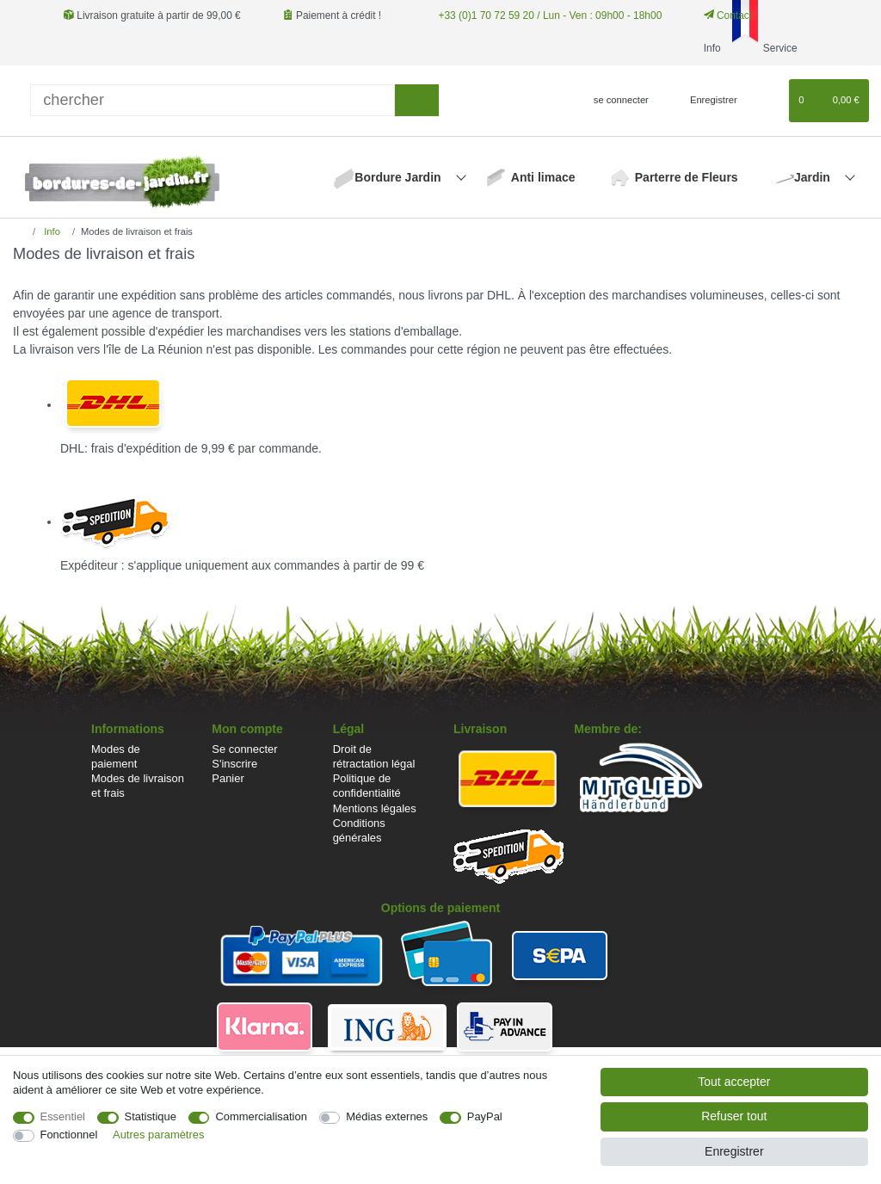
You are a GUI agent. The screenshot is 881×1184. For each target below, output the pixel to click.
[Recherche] (417, 100)
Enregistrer (734, 1151)
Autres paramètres (158, 1134)
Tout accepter (734, 1081)
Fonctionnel (69, 1134)
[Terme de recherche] (212, 100)
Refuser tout (734, 1116)
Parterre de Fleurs (686, 177)
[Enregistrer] (704, 100)
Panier (227, 778)
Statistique (150, 1116)
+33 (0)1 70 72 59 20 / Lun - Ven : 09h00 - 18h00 (549, 15)
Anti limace (543, 177)
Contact (727, 15)
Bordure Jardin (399, 177)
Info (50, 231)
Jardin (814, 177)
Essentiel (63, 1116)
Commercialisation (260, 1116)
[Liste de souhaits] (768, 100)
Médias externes (387, 1116)
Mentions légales (374, 808)
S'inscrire (234, 763)
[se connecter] (614, 100)
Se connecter (244, 749)
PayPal (484, 1116)
